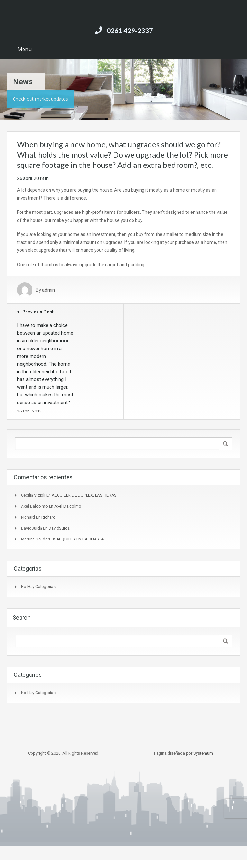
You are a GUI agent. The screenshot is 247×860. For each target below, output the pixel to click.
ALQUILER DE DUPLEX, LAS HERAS (84, 495)
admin (48, 290)
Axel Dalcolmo (67, 506)
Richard (48, 517)
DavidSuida (59, 528)
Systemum (203, 753)
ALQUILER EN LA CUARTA (80, 539)
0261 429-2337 (130, 30)
